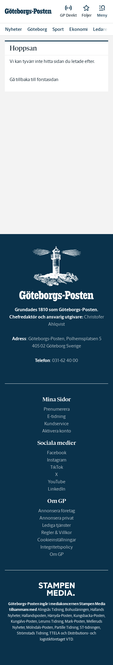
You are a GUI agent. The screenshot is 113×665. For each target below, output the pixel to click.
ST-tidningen (90, 627)
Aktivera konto (56, 431)
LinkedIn (56, 489)
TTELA (54, 633)
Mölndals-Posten (39, 627)
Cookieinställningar (56, 540)
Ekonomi (78, 29)
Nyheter (13, 29)
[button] (102, 11)
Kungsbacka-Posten (89, 615)
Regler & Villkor (56, 532)
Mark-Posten (75, 621)
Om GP (57, 554)
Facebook (56, 452)
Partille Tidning (66, 627)
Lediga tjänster (56, 525)
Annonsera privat (56, 518)
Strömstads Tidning (32, 633)
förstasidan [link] (47, 79)
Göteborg (37, 29)
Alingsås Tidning (51, 609)
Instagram (56, 460)
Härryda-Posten (60, 615)
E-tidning (56, 416)
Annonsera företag (56, 510)
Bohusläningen (77, 609)
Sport (58, 29)
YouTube (56, 481)
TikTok (56, 467)
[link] (28, 11)
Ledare (100, 29)
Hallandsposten (34, 615)
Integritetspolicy (56, 547)
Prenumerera (57, 409)
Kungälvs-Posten (24, 621)
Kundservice (56, 423)
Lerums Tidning (51, 621)
